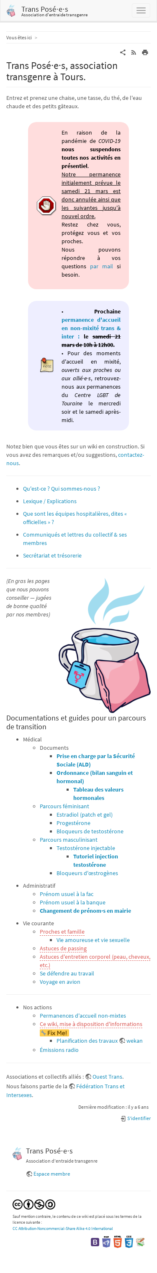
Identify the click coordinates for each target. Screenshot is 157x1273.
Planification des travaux (87, 1040)
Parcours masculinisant (69, 839)
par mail (101, 266)
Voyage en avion (60, 981)
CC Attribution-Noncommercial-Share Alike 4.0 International (63, 1228)
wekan (134, 1040)
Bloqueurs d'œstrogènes (87, 873)
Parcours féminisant (64, 806)
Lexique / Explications (50, 501)
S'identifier (135, 1118)
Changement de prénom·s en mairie (85, 910)
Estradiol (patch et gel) (85, 814)
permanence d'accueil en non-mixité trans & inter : (91, 328)
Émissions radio (59, 1050)
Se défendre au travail (67, 973)
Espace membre (51, 1173)
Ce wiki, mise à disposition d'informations (91, 1024)
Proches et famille (62, 931)
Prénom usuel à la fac (66, 894)
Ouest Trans (107, 1076)
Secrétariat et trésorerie (52, 555)
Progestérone (73, 823)
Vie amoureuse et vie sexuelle (93, 940)
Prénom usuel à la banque (73, 902)
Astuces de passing (63, 948)
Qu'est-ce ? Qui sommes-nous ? (61, 488)
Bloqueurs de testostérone (90, 831)
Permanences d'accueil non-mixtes (83, 1015)
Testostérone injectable (86, 848)
